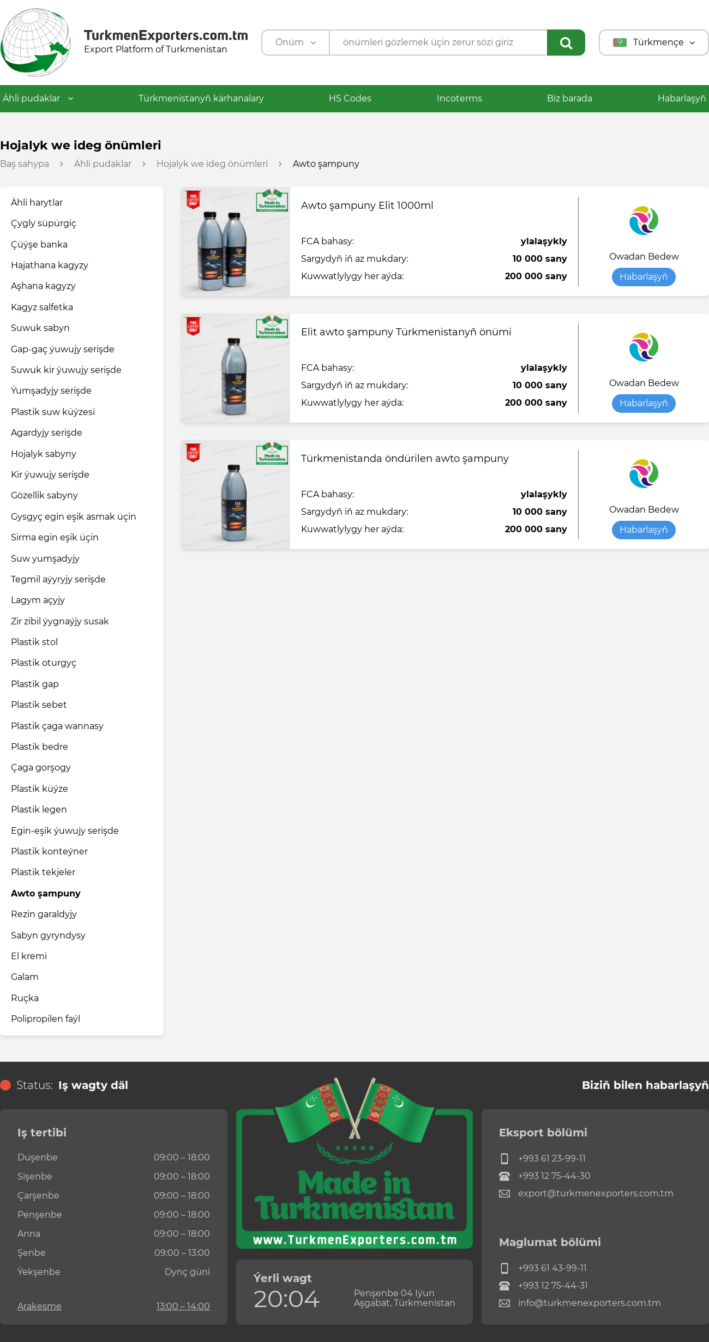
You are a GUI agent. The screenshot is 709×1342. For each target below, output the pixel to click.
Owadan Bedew (644, 257)
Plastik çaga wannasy (57, 726)
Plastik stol (34, 642)
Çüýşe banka (39, 244)
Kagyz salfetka (42, 307)
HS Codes (350, 98)
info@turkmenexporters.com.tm (580, 1303)
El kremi (29, 956)
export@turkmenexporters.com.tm (586, 1193)
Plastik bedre (39, 747)
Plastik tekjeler (43, 872)
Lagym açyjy (38, 600)
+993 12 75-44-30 (545, 1176)
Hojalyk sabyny (43, 454)
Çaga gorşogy (41, 767)
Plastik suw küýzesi (53, 412)
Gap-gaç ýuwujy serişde (63, 349)
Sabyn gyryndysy (48, 935)
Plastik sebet (39, 705)
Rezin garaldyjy (44, 914)
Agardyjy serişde (46, 433)
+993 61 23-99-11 (542, 1158)
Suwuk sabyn (40, 328)
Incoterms (459, 98)
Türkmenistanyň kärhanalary (201, 98)
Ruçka (25, 998)
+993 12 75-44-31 (543, 1285)
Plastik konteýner (49, 851)
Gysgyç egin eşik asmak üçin (73, 516)
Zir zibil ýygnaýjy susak (60, 621)
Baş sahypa (24, 164)
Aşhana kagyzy (43, 286)
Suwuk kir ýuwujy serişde (66, 370)
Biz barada (569, 98)
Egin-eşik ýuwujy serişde (65, 831)
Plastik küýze (39, 789)
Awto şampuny (46, 893)
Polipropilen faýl (45, 1019)
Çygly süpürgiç (43, 223)
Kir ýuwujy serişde (50, 475)
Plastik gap (35, 684)
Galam (25, 977)
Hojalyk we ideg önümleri (212, 164)
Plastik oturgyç (43, 663)
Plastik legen (39, 809)
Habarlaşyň (682, 98)
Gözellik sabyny (44, 495)
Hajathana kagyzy (49, 265)
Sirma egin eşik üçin (55, 537)
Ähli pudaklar (38, 98)
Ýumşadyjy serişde (51, 391)
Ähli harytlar (37, 202)
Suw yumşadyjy (45, 558)
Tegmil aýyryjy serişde (58, 579)
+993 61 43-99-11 (543, 1268)
